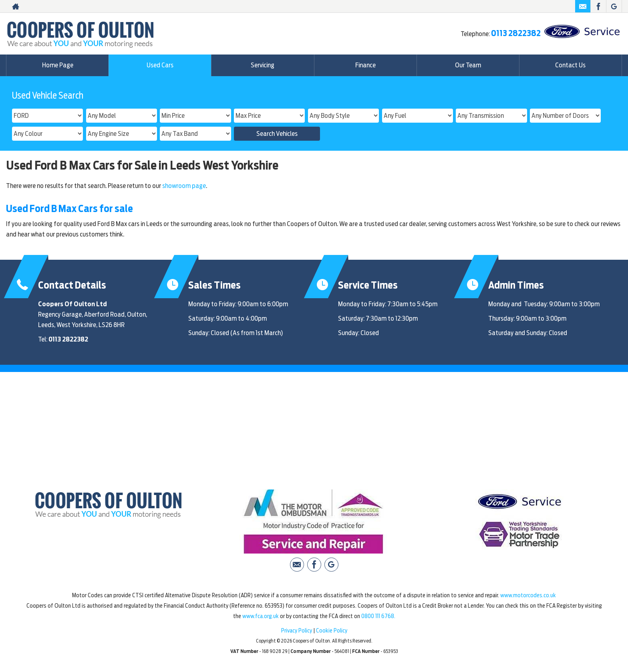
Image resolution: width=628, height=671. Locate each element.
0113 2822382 (516, 33)
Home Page (57, 65)
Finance (365, 65)
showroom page (184, 186)
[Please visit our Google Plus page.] (614, 6)
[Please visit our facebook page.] (598, 6)
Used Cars (160, 65)
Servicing (262, 65)
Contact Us (570, 65)
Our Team (468, 65)
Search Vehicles (277, 133)
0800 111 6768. (378, 616)
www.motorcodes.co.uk (528, 595)
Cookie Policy (331, 630)
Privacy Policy (296, 630)
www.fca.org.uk (260, 616)
